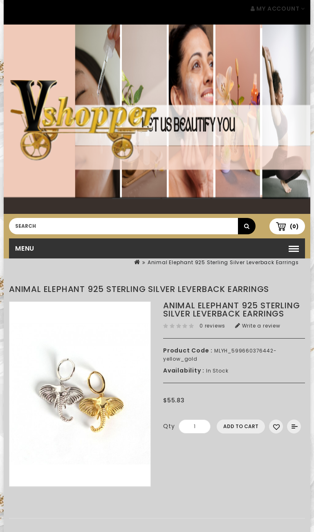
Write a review (257, 325)
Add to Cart (240, 426)
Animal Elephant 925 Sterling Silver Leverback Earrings (223, 262)
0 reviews (212, 325)
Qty (169, 426)
